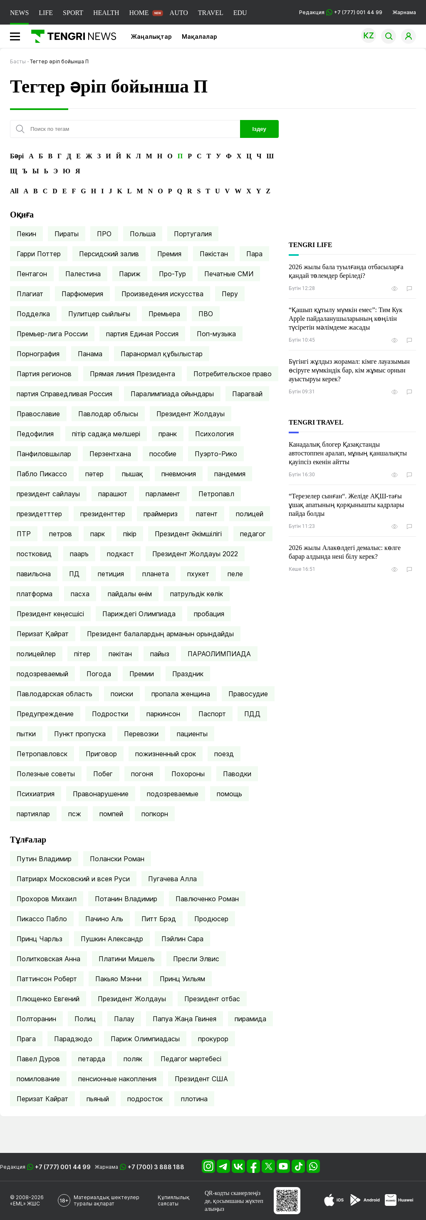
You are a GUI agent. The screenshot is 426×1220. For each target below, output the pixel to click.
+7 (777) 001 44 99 (63, 1166)
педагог (253, 534)
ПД (74, 574)
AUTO (179, 12)
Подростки (110, 714)
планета (155, 574)
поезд (224, 754)
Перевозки (141, 734)
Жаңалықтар (151, 36)
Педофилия (35, 434)
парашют (112, 494)
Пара (254, 254)
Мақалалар (199, 36)
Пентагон (32, 274)
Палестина (83, 274)
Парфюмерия (82, 294)
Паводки (237, 774)
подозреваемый (42, 674)
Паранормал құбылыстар (162, 354)
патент (207, 514)
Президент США (201, 1079)
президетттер (39, 514)
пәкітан (120, 654)
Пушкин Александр (112, 939)
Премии (141, 674)
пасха (80, 594)
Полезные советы (46, 774)
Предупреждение (45, 714)
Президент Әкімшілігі (188, 534)
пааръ (79, 554)
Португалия (193, 234)
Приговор (101, 754)
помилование (38, 1079)
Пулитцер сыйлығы (99, 314)
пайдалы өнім (130, 594)
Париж (130, 274)
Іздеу (259, 129)
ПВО (205, 314)
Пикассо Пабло (42, 919)
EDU (240, 12)
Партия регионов (44, 374)
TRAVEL (210, 12)
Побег (103, 774)
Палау (124, 1019)
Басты (18, 61)
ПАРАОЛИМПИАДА (219, 654)
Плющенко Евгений (48, 999)
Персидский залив (109, 254)
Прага (26, 1039)
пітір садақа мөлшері (106, 434)
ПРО (104, 234)
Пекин (26, 234)
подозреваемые (172, 794)
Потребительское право (232, 374)
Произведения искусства (162, 294)
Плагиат (30, 294)
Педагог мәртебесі (191, 1059)
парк (97, 534)
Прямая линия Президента (132, 374)
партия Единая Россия (142, 334)
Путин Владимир (44, 859)
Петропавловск (42, 754)
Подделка (33, 314)
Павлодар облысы (108, 414)
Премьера (164, 314)
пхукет (198, 574)
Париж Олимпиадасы (145, 1039)
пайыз (159, 654)
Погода (99, 674)
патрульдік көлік (196, 594)
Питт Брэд (158, 919)
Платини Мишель (127, 959)
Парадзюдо (73, 1039)
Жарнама (404, 12)
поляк (133, 1059)
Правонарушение (101, 794)
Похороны (188, 774)
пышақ (132, 474)
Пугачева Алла (172, 879)
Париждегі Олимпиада (139, 614)
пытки (26, 734)
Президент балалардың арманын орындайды (160, 634)
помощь (229, 794)
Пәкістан (214, 254)
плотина (194, 1099)
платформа (34, 594)
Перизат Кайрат (42, 1099)
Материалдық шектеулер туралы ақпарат (106, 1200)
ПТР (24, 534)
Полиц (85, 1019)
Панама (90, 354)
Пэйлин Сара (182, 939)
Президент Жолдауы (190, 414)
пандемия (229, 474)
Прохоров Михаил (47, 899)
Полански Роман (117, 859)
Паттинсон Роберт (47, 979)
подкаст (120, 554)
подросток (145, 1099)
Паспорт (212, 714)
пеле (235, 574)
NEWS (19, 12)
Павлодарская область (54, 694)
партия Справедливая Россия (64, 394)
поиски (122, 694)
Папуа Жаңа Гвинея (184, 1019)
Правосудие (248, 694)
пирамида (250, 1019)
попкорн (154, 814)
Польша (143, 234)
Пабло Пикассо (42, 474)
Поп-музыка (216, 334)
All (14, 191)
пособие (162, 454)
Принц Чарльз (39, 939)
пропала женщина (180, 694)
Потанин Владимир (126, 899)
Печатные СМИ (228, 274)
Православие (38, 414)
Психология (214, 434)
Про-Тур (172, 274)
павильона (34, 574)
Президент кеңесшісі (50, 614)
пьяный (98, 1099)
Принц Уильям (182, 979)
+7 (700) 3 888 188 (156, 1166)
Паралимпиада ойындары (172, 394)
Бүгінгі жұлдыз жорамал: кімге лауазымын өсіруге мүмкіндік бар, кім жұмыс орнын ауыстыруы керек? (349, 370)
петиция (111, 574)
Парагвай (247, 394)
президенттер (102, 514)
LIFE (46, 12)
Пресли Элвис (196, 959)
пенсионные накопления (117, 1079)
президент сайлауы (48, 494)
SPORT (73, 12)
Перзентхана (110, 454)
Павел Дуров (38, 1059)
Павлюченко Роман (207, 899)
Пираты (66, 234)
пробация (209, 614)
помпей (111, 814)
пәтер (94, 474)
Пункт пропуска (80, 734)
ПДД (252, 714)
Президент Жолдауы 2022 (195, 554)
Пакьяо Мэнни (118, 979)
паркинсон (163, 714)
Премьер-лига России (52, 334)
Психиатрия (35, 794)
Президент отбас (212, 999)
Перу (230, 294)
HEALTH (106, 12)
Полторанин (36, 1019)
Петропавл (216, 494)
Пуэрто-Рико (216, 454)
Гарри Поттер (39, 254)
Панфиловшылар (44, 454)
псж (74, 814)
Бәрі (17, 156)
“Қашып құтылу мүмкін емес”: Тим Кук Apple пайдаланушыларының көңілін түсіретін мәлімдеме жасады (345, 318)
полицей (249, 514)
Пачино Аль (104, 919)
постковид (34, 554)
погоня (142, 774)
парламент (163, 494)
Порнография (38, 354)
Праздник (187, 674)
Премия (169, 254)
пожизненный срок (165, 754)
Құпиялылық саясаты (174, 1200)
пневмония (178, 474)
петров (60, 534)
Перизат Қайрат (43, 634)
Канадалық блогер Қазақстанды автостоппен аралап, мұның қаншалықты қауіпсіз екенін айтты (348, 453)
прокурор (213, 1039)
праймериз (161, 514)
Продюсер (211, 919)
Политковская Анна (48, 959)
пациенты (192, 734)
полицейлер (36, 654)
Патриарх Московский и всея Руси (73, 879)
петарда (91, 1059)
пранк (168, 434)
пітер (82, 654)
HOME (139, 12)
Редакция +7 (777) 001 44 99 (340, 12)
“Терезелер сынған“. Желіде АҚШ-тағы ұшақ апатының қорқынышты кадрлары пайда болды (346, 504)
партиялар (33, 814)
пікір (129, 534)
